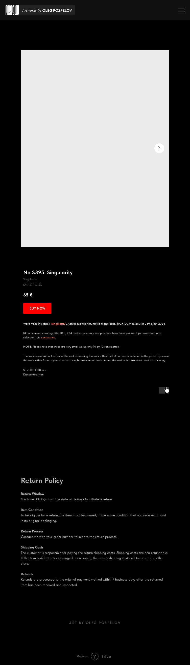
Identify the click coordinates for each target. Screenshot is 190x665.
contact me (48, 337)
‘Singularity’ (58, 323)
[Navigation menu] (181, 10)
